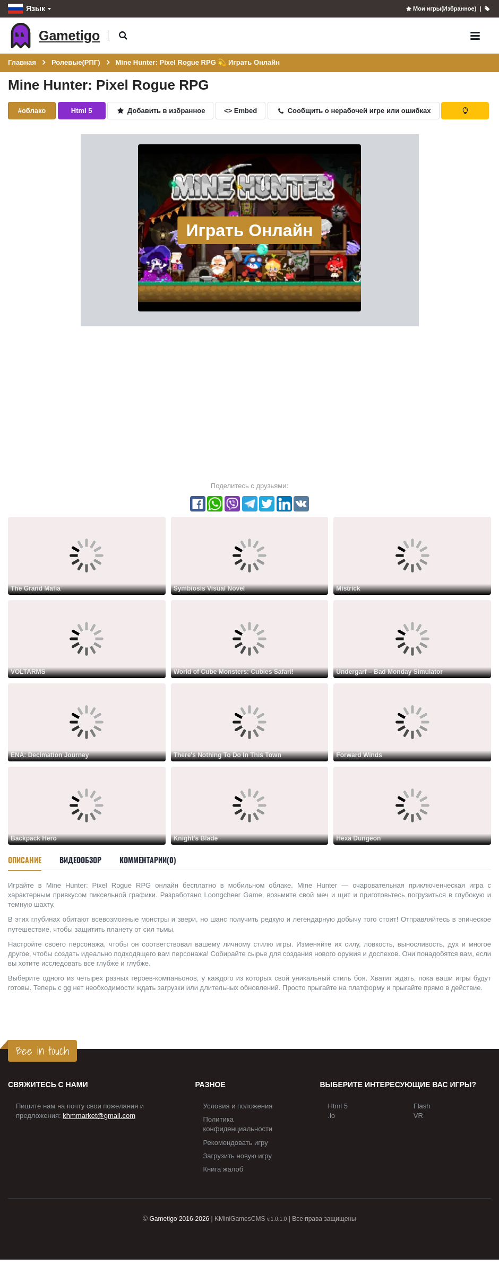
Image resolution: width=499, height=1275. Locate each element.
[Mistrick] (412, 555)
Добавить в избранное (160, 111)
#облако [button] (32, 111)
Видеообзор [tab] (80, 859)
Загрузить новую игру (237, 1156)
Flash (422, 1106)
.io (331, 1116)
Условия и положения (238, 1106)
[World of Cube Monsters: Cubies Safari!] (250, 639)
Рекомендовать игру (235, 1143)
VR (418, 1116)
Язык (26, 9)
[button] (123, 35)
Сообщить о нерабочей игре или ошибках (353, 111)
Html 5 (338, 1106)
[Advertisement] (249, 403)
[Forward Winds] (412, 722)
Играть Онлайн (249, 230)
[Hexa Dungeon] (412, 805)
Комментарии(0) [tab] (147, 859)
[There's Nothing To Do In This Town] (250, 722)
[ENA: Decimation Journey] (87, 722)
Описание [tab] (24, 859)
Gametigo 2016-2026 (180, 1218)
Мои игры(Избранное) (441, 8)
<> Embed (240, 111)
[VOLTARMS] (87, 639)
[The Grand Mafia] (87, 555)
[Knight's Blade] (250, 805)
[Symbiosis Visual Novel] (250, 555)
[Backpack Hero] (87, 805)
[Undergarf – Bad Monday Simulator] (412, 639)
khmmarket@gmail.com (99, 1116)
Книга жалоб (223, 1169)
